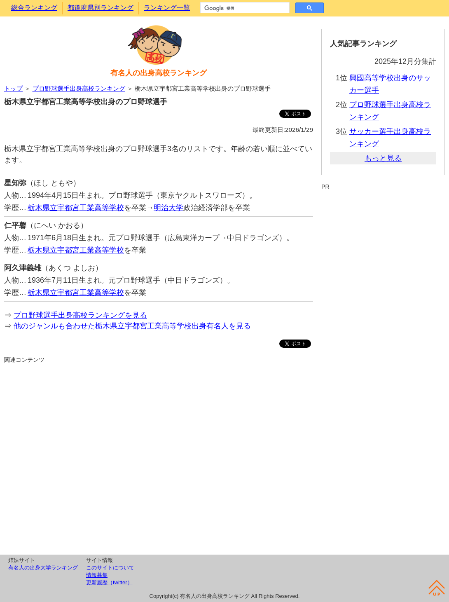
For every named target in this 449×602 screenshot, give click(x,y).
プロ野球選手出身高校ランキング (79, 88)
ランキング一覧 (167, 7)
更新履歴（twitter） (109, 582)
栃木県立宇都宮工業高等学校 (76, 208)
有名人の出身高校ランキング (158, 73)
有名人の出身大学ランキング (43, 568)
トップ (13, 88)
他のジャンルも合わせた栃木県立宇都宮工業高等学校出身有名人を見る (132, 326)
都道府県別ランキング (100, 7)
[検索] (244, 8)
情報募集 (97, 575)
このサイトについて (110, 568)
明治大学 (168, 208)
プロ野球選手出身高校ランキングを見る (80, 315)
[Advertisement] (158, 457)
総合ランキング (34, 7)
